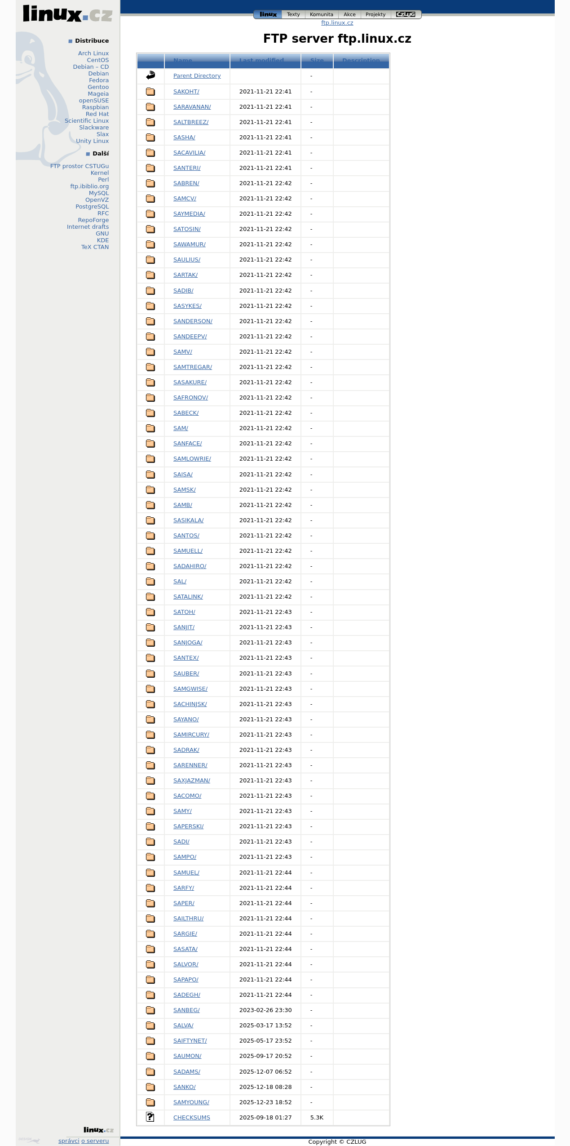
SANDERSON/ (192, 321)
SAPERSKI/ (188, 826)
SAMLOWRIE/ (192, 458)
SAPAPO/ (186, 979)
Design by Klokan (29, 1140)
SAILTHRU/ (188, 918)
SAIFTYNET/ (190, 1040)
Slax (103, 134)
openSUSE (94, 100)
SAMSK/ (184, 489)
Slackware (94, 127)
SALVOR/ (186, 964)
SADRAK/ (186, 749)
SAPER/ (183, 903)
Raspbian (95, 107)
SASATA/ (185, 949)
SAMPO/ (184, 856)
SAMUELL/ (188, 550)
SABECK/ (186, 412)
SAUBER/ (186, 673)
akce (350, 14)
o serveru (95, 1140)
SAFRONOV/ (190, 397)
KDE (103, 240)
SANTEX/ (186, 657)
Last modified (261, 60)
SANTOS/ (186, 535)
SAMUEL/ (186, 872)
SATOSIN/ (187, 229)
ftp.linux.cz (337, 22)
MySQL (99, 193)
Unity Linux (92, 141)
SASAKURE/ (190, 382)
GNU (102, 233)
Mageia (98, 93)
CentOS (98, 60)
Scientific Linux (87, 120)
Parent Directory (197, 75)
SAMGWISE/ (190, 688)
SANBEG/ (186, 1010)
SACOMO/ (187, 795)
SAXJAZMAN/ (191, 780)
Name (182, 60)
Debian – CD (91, 66)
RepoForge (93, 220)
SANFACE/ (187, 443)
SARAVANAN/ (192, 106)
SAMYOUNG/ (191, 1102)
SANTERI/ (187, 167)
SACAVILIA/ (189, 152)
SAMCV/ (184, 198)
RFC (103, 213)
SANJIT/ (183, 627)
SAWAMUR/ (189, 244)
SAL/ (179, 581)
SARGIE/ (185, 933)
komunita (322, 14)
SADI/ (181, 841)
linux (267, 14)
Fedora (99, 80)
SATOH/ (184, 612)
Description (361, 60)
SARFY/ (183, 887)
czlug (406, 14)
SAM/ (180, 428)
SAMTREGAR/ (192, 367)
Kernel (100, 172)
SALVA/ (183, 1025)
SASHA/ (184, 137)
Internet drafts (88, 226)
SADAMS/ (186, 1071)
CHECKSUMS (191, 1117)
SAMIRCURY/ (191, 734)
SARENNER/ (190, 765)
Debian (98, 73)
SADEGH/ (186, 994)
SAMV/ (182, 351)
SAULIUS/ (186, 259)
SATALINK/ (188, 596)
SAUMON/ (187, 1056)
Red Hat (97, 114)
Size (317, 60)
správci (69, 1140)
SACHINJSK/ (190, 704)
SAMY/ (182, 811)
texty (293, 14)
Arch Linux (93, 53)
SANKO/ (184, 1087)
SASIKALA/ (188, 520)
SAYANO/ (186, 719)
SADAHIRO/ (189, 566)
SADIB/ (183, 290)
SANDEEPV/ (190, 336)
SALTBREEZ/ (190, 122)
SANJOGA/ (188, 642)
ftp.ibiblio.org (90, 186)
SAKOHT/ (186, 91)
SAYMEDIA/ (189, 213)
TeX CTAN (95, 247)
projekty (376, 14)
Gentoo (98, 87)
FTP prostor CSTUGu (79, 166)
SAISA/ (183, 474)
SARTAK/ (185, 274)
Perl (103, 179)
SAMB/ (182, 505)
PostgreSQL (92, 206)
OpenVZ (97, 199)
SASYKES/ (187, 305)
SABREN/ (186, 183)
